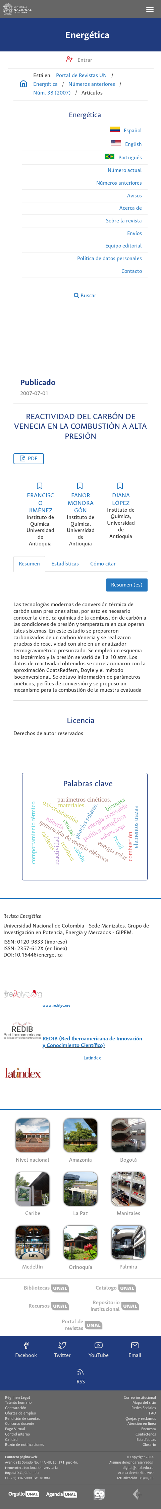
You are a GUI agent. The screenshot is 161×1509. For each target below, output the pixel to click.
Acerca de (130, 208)
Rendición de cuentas (22, 1419)
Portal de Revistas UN (81, 75)
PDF (32, 459)
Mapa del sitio (144, 1403)
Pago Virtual (15, 1429)
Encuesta (148, 1429)
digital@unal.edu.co (138, 1468)
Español (126, 130)
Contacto (131, 271)
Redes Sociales (143, 1408)
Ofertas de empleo (20, 1413)
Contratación (15, 1408)
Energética (87, 35)
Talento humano (18, 1403)
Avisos (134, 196)
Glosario (149, 1445)
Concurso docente (19, 1424)
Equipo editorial (123, 246)
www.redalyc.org (56, 1006)
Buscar (85, 296)
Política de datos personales (109, 259)
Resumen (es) (127, 585)
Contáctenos (146, 1435)
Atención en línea (141, 1424)
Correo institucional (140, 1398)
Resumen (29, 564)
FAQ (152, 1413)
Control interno (17, 1435)
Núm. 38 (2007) (52, 93)
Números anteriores (91, 84)
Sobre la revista (124, 221)
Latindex (92, 1058)
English (126, 143)
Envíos (134, 233)
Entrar (84, 60)
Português (123, 157)
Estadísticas (65, 564)
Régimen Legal (17, 1398)
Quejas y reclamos (140, 1419)
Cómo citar (103, 564)
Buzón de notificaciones (24, 1445)
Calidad (11, 1440)
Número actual (125, 170)
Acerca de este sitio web (136, 1473)
